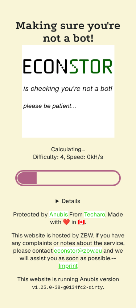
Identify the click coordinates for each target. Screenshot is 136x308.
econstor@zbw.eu (78, 250)
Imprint (68, 266)
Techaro (94, 214)
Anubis (58, 214)
